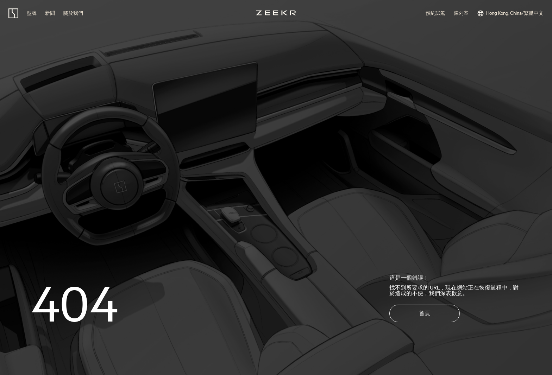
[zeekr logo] (13, 13)
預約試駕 (435, 13)
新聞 (50, 13)
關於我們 (73, 13)
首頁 (424, 313)
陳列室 (461, 13)
